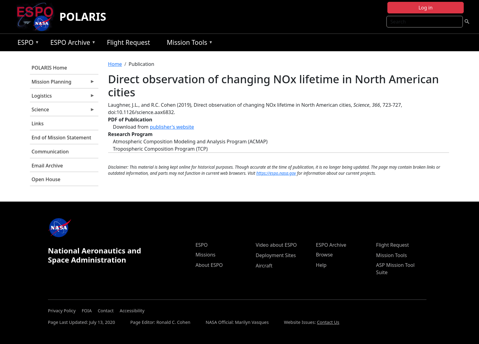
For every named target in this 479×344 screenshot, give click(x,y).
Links (37, 123)
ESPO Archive (71, 43)
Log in (426, 7)
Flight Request (128, 42)
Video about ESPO (276, 245)
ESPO (26, 43)
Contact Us (328, 322)
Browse (324, 254)
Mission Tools (188, 43)
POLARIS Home (49, 67)
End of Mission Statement (61, 137)
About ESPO (209, 265)
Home (115, 64)
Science (62, 111)
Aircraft (264, 265)
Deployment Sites (276, 255)
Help (321, 265)
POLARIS (82, 16)
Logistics (62, 97)
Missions (205, 254)
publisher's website (172, 127)
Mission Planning (62, 83)
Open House (45, 179)
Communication (50, 151)
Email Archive (47, 165)
